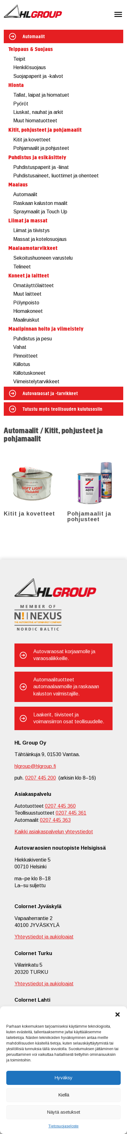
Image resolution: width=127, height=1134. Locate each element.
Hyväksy (63, 1077)
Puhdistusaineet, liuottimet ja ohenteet (56, 175)
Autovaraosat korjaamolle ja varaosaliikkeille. (64, 655)
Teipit (19, 59)
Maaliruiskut (26, 320)
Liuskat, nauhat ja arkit (38, 112)
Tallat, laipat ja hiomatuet (41, 95)
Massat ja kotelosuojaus (40, 239)
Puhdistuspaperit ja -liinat (41, 167)
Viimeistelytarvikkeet (36, 381)
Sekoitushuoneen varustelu (43, 258)
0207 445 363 (55, 820)
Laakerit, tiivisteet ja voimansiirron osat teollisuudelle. (68, 718)
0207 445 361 (71, 813)
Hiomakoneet (28, 311)
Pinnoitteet (25, 356)
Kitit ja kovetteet (32, 139)
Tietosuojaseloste (63, 1126)
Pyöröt (20, 103)
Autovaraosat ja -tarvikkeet (50, 393)
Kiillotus (21, 364)
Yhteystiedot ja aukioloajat (44, 936)
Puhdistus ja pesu (32, 338)
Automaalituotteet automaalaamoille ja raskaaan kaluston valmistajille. (66, 686)
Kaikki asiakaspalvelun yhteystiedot (53, 831)
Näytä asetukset (63, 1112)
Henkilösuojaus (29, 67)
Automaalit (34, 36)
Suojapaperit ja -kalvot (38, 76)
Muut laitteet (27, 294)
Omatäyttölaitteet (33, 285)
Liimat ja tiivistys (31, 230)
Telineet (22, 266)
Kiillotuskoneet (29, 373)
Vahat (19, 347)
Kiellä (63, 1094)
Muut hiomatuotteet (35, 120)
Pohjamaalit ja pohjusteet (41, 148)
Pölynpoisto (26, 302)
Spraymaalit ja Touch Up (40, 211)
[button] (117, 1014)
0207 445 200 (40, 778)
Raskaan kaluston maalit (40, 203)
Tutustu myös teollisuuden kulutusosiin (62, 409)
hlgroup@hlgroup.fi (35, 766)
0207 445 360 (60, 806)
